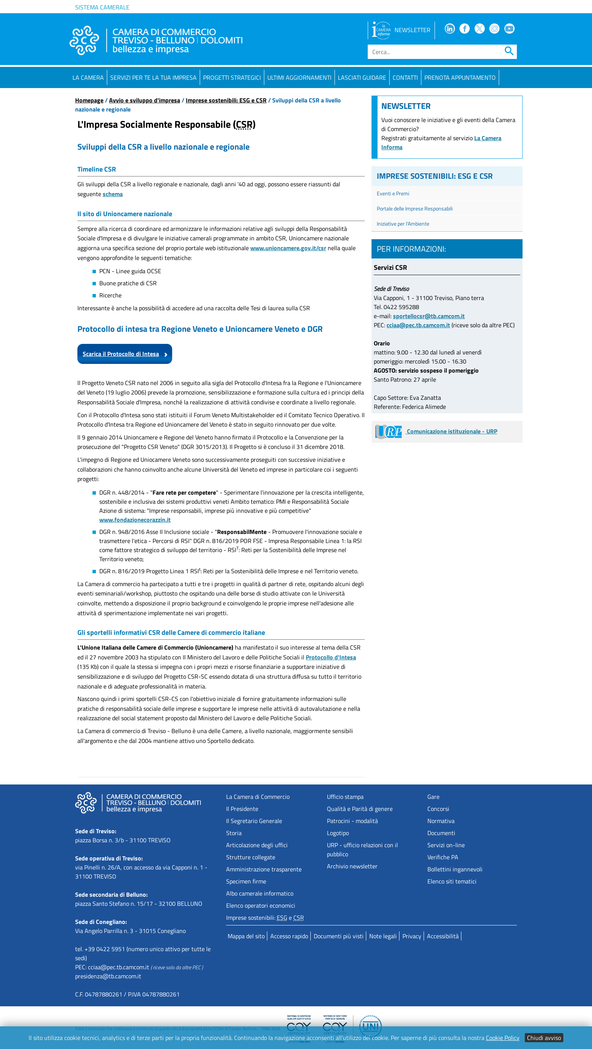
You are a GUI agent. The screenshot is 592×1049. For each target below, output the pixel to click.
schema (113, 193)
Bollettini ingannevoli (455, 869)
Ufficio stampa (345, 796)
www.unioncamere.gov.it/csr (288, 247)
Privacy (411, 936)
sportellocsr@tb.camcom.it (429, 315)
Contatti (405, 77)
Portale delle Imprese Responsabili (415, 208)
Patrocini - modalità (352, 820)
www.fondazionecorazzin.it (135, 519)
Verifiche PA (442, 857)
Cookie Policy (503, 1037)
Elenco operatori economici (260, 905)
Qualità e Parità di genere (360, 808)
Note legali (383, 936)
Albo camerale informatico (259, 893)
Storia (234, 832)
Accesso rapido (289, 936)
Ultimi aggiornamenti (299, 77)
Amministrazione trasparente (264, 869)
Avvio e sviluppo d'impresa (144, 100)
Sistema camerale (102, 7)
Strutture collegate (250, 857)
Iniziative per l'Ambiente (403, 223)
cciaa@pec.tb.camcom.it (418, 325)
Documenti (441, 832)
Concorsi (438, 808)
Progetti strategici (232, 77)
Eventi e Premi (393, 193)
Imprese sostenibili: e (265, 917)
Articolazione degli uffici (257, 844)
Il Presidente (242, 808)
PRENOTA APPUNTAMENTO (460, 77)
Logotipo (338, 832)
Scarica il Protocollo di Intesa (121, 353)
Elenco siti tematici (451, 881)
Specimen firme (246, 881)
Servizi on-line (446, 844)
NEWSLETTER (401, 29)
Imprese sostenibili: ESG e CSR (226, 100)
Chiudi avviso (544, 1037)
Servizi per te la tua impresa (153, 77)
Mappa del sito (246, 936)
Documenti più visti (339, 936)
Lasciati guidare (362, 77)
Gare (433, 796)
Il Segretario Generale (254, 820)
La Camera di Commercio (258, 796)
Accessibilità (443, 936)
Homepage (89, 100)
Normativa (441, 820)
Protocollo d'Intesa (331, 657)
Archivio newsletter (352, 866)
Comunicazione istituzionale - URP (436, 431)
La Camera (88, 77)
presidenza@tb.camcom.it (108, 976)
